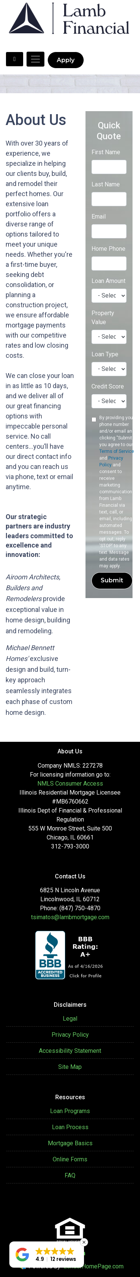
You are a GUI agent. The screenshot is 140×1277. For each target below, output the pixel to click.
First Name (105, 152)
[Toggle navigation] (35, 59)
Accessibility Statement (70, 1050)
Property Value (102, 318)
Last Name (105, 184)
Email (98, 216)
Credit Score (107, 386)
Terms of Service (116, 451)
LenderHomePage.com (93, 1266)
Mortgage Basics (70, 1143)
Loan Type (104, 354)
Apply (66, 60)
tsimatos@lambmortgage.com (70, 917)
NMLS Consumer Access (70, 783)
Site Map (70, 1066)
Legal (70, 1018)
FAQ (70, 1175)
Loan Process (70, 1127)
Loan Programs (70, 1111)
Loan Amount (108, 280)
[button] (46, 1254)
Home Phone (108, 248)
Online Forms (70, 1159)
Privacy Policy (70, 1034)
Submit (112, 580)
